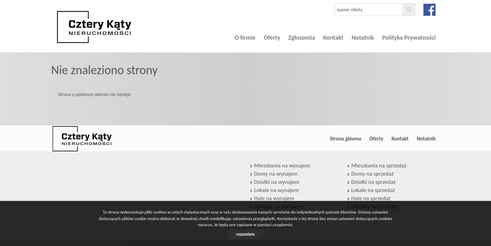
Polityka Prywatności (409, 37)
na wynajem (282, 165)
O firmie (245, 37)
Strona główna (345, 138)
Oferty (272, 37)
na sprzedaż (378, 165)
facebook (429, 9)
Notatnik (363, 37)
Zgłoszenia (301, 37)
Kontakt (333, 37)
